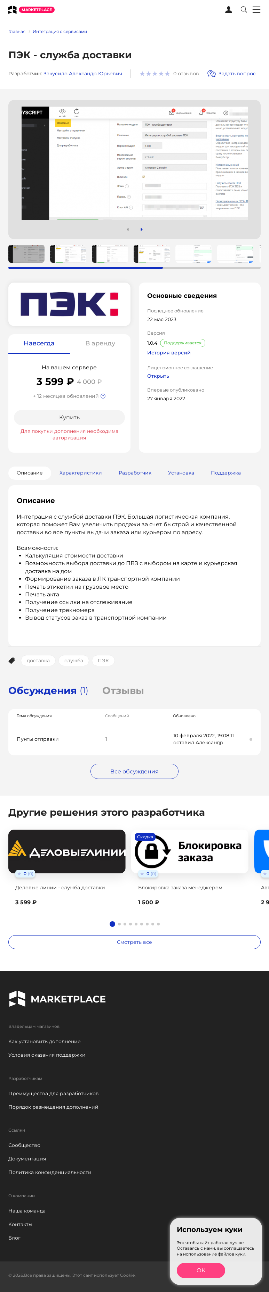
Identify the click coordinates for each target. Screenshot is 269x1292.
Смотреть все (134, 942)
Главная (16, 32)
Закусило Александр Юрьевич (82, 73)
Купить (69, 417)
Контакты (20, 1224)
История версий (169, 353)
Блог (14, 1238)
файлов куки (231, 1254)
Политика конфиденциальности (50, 1172)
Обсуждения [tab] (48, 690)
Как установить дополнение (44, 1041)
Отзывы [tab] (123, 690)
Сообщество (24, 1145)
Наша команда (27, 1211)
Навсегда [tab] (39, 343)
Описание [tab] (30, 473)
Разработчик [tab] (135, 473)
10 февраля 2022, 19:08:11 (203, 735)
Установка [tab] (181, 473)
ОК (201, 1270)
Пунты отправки (38, 739)
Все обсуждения (134, 771)
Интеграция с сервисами (60, 32)
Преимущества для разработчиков (53, 1093)
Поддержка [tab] (226, 473)
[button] (141, 229)
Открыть (158, 376)
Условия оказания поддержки (47, 1055)
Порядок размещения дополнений (53, 1107)
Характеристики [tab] (81, 473)
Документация (27, 1159)
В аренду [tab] (100, 343)
